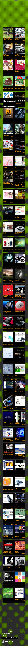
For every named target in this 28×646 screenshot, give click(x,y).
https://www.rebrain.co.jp (9, 637)
